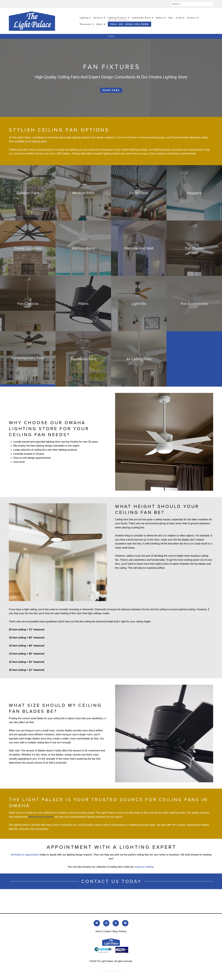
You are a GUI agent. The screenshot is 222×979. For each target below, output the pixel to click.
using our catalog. (144, 866)
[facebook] (97, 923)
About (100, 24)
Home (98, 931)
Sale (170, 17)
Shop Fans (111, 90)
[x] (116, 923)
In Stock (180, 17)
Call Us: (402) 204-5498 (129, 24)
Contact (107, 931)
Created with (111, 971)
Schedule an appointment (25, 854)
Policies (122, 931)
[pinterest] (125, 923)
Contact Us (193, 17)
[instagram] (106, 923)
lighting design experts (40, 816)
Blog (115, 931)
